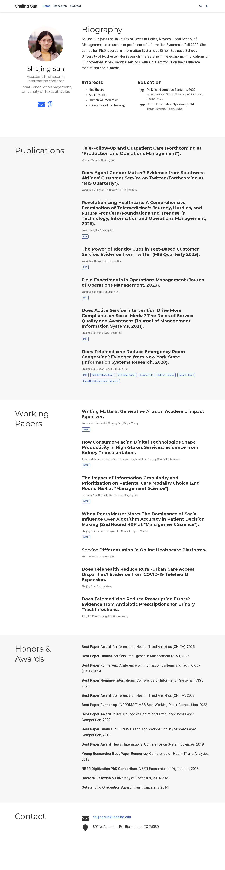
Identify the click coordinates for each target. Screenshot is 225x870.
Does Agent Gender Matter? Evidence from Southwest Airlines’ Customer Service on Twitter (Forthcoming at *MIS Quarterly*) (143, 178)
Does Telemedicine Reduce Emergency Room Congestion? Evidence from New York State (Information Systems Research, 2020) (133, 357)
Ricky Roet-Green (113, 495)
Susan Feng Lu (90, 230)
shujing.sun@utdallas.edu (112, 817)
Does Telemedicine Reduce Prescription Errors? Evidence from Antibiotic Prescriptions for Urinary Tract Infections (138, 604)
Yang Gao (87, 190)
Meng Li (95, 160)
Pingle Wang (130, 423)
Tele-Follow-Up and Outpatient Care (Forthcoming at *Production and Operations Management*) (141, 151)
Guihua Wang (104, 586)
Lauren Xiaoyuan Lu (108, 531)
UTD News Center (126, 375)
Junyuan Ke (101, 190)
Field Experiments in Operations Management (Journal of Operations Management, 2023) (144, 282)
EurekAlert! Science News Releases (100, 381)
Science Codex (186, 375)
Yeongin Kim (109, 459)
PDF (85, 236)
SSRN (86, 429)
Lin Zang (87, 495)
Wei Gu (86, 160)
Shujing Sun (26, 6)
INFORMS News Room (102, 375)
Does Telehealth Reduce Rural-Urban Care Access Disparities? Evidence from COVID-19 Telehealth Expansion (138, 574)
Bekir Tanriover (172, 459)
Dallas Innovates (166, 375)
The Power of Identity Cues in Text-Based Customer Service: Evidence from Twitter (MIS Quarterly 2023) (140, 252)
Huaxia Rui (115, 190)
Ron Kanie (88, 423)
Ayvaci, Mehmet (91, 459)
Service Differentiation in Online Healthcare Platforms (143, 549)
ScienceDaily (146, 375)
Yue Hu (97, 495)
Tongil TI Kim (89, 616)
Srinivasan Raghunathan (132, 459)
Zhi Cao (86, 556)
